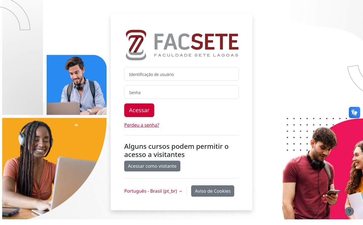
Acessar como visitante (152, 166)
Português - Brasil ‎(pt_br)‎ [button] (151, 191)
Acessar (139, 110)
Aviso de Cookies (213, 191)
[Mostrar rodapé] (349, 211)
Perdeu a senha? (141, 125)
